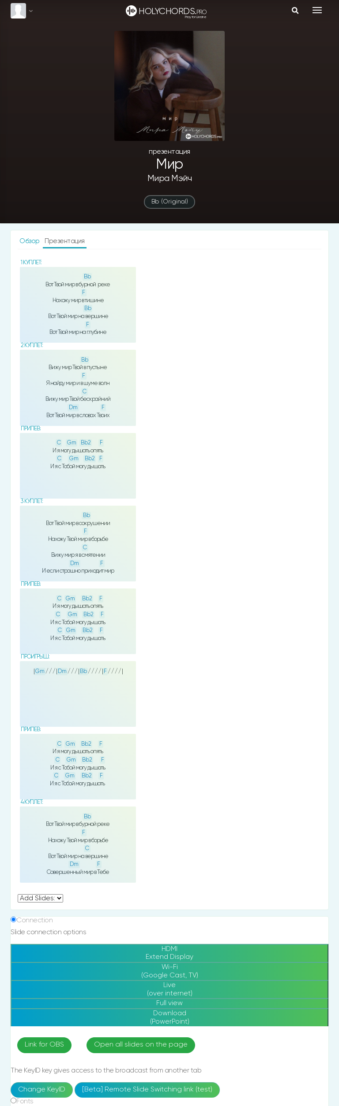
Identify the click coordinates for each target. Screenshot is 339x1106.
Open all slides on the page (141, 1044)
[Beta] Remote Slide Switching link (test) (147, 1089)
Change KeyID (41, 1089)
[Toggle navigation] (317, 10)
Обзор (30, 241)
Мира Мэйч (169, 178)
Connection (34, 920)
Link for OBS (44, 1044)
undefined (40, 898)
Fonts (25, 1101)
